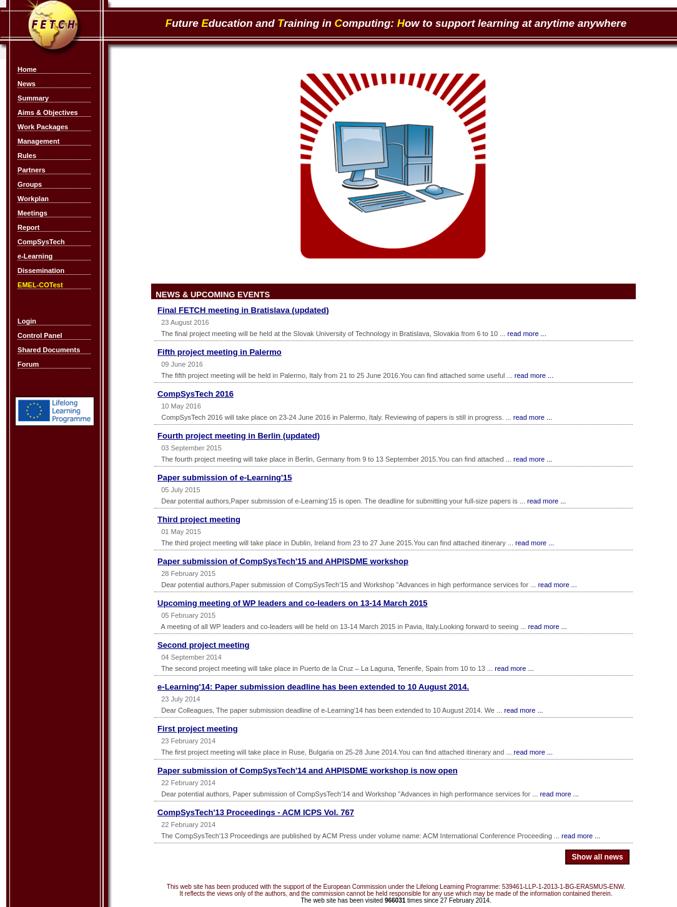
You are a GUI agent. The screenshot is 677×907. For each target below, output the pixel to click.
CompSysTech (41, 241)
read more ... (526, 333)
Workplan (33, 198)
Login (26, 321)
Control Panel (39, 335)
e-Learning (34, 256)
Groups (29, 184)
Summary (33, 98)
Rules (26, 155)
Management (38, 141)
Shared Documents (48, 350)
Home (27, 69)
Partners (31, 170)
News (26, 83)
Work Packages (42, 127)
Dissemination (40, 270)
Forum (28, 364)
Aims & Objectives (47, 112)
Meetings (32, 213)
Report (28, 227)
